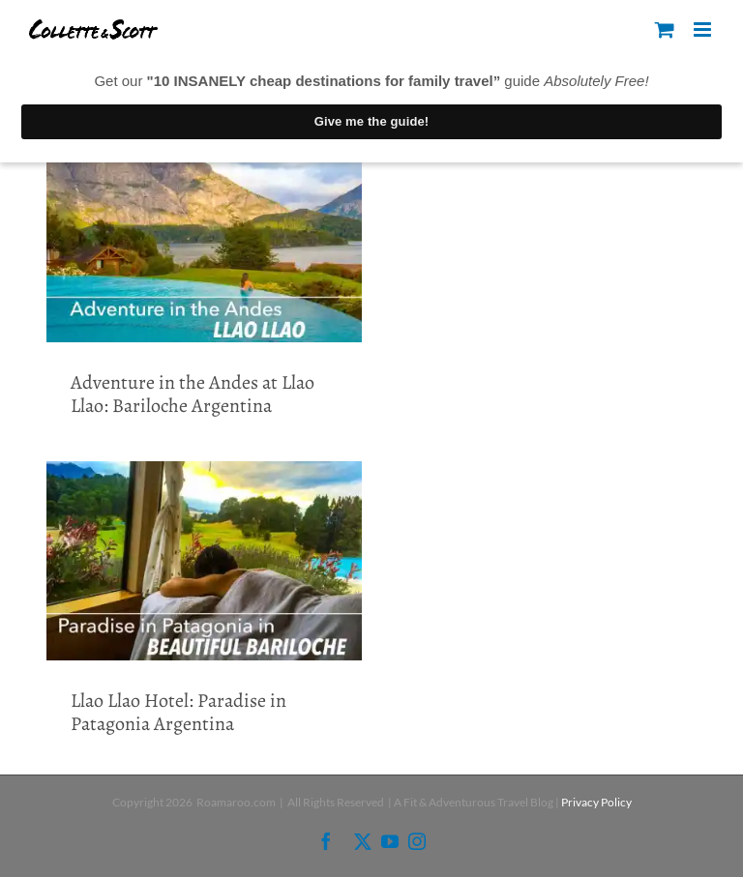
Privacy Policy (596, 802)
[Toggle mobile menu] (704, 29)
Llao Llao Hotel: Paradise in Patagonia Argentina (178, 712)
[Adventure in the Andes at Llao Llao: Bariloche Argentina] (204, 237)
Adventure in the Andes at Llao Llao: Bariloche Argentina (192, 394)
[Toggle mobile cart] (664, 29)
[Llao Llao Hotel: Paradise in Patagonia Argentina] (204, 560)
